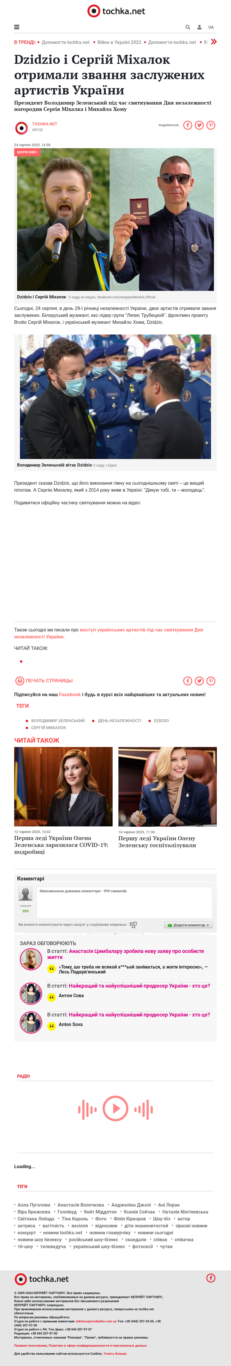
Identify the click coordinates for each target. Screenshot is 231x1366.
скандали (135, 1239)
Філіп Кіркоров (130, 1219)
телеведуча (53, 1246)
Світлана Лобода (36, 1219)
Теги (23, 1186)
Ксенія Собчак (139, 1212)
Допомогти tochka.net (66, 42)
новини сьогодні (155, 1232)
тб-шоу (25, 1246)
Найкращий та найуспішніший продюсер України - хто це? (139, 986)
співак (160, 1239)
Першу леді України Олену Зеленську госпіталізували (157, 841)
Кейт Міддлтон (100, 1212)
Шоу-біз (161, 1219)
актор (183, 1219)
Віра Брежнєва (34, 1212)
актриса (26, 1226)
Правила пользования (30, 1346)
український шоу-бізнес (99, 1246)
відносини (106, 1226)
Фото (101, 1219)
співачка (184, 1239)
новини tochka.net (62, 1232)
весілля (80, 1226)
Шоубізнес (27, 152)
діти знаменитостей (146, 1226)
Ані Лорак (169, 1205)
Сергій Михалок (48, 727)
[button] (199, 27)
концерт (27, 1232)
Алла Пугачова (34, 1205)
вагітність (53, 1226)
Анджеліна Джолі (131, 1205)
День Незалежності (119, 720)
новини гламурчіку (110, 1232)
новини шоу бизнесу (40, 1239)
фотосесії (142, 1246)
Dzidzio (161, 720)
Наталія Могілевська (185, 1212)
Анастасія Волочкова (81, 1205)
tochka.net (44, 124)
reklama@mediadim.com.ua (96, 1321)
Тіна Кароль (75, 1219)
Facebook (70, 694)
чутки (166, 1246)
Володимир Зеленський (58, 720)
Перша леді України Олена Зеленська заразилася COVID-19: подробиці (61, 845)
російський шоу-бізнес (93, 1239)
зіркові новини (191, 1226)
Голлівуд (67, 1212)
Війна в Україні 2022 (119, 42)
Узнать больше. (115, 1354)
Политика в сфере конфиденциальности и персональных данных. (98, 1346)
